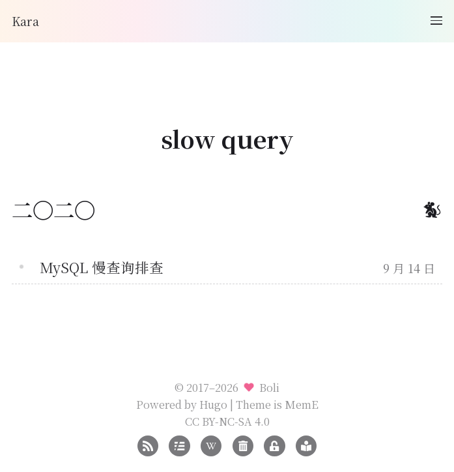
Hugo (213, 404)
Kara (25, 20)
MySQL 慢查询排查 (101, 267)
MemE (302, 404)
